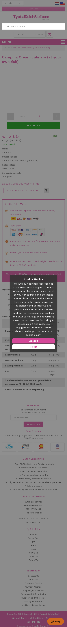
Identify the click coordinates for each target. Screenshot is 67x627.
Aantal (22, 116)
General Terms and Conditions (27, 618)
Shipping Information (33, 590)
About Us (33, 579)
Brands (33, 534)
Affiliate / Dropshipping (33, 605)
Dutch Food (33, 538)
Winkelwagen (49, 34)
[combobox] (33, 26)
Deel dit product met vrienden (21, 183)
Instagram (28, 622)
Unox (33, 549)
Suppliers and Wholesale (33, 598)
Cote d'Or (33, 560)
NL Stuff (57, 3)
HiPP (33, 545)
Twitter (33, 622)
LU (33, 542)
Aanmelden (33, 9)
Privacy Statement (33, 601)
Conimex (33, 553)
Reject (33, 346)
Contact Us (33, 576)
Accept (33, 341)
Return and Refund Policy (33, 594)
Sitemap (50, 618)
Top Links (8, 3)
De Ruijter (33, 556)
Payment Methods (33, 587)
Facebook (38, 622)
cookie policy (33, 335)
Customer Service (33, 583)
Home (7, 48)
